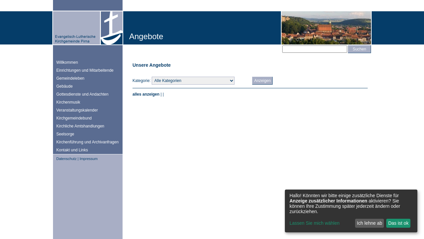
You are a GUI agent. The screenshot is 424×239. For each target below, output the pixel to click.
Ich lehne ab (369, 223)
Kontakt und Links (72, 150)
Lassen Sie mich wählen (315, 223)
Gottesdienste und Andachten (82, 94)
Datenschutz (66, 159)
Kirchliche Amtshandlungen (80, 126)
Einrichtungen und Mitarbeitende (85, 70)
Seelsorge (65, 134)
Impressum (88, 159)
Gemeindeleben (70, 78)
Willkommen (67, 62)
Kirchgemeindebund (74, 118)
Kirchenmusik (68, 102)
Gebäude (64, 86)
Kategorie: (141, 80)
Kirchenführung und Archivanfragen (87, 142)
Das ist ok (398, 223)
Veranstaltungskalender (77, 110)
